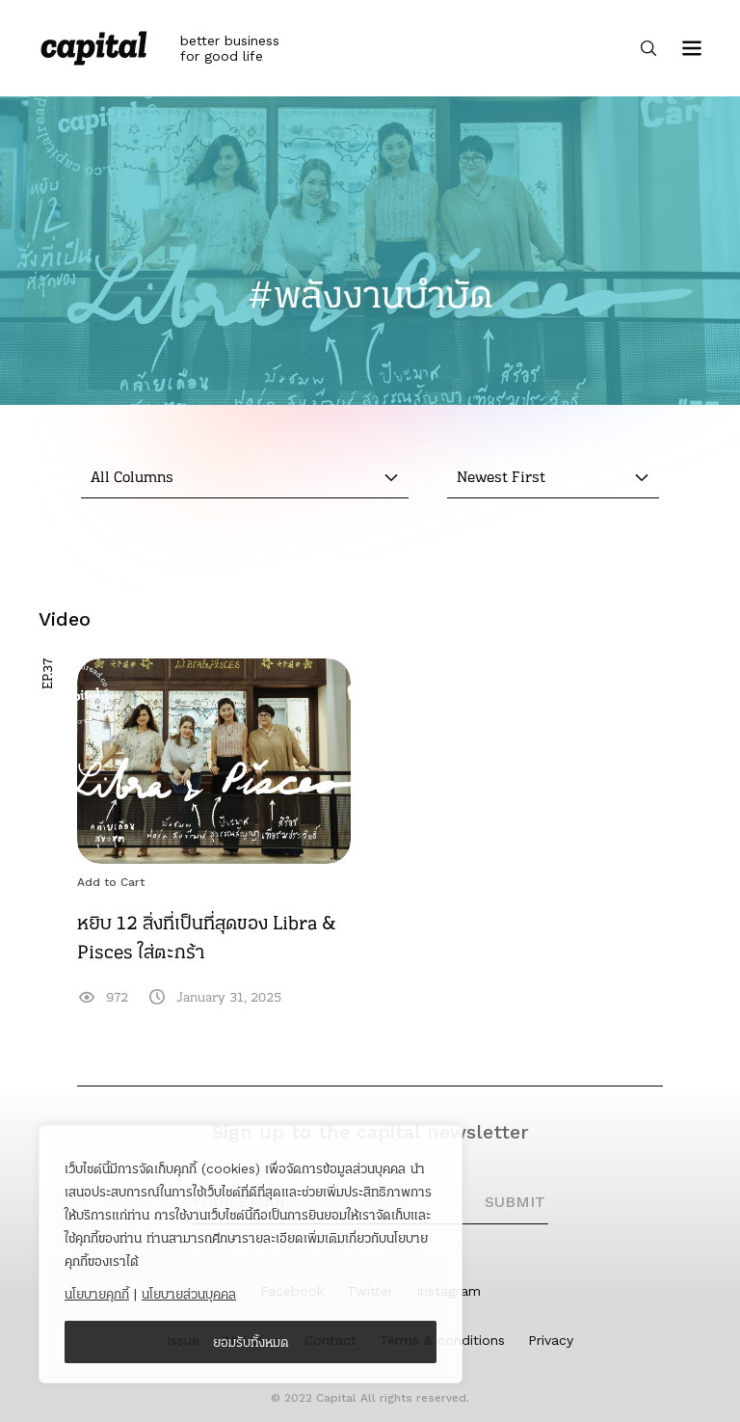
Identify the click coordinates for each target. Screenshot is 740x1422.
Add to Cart (111, 882)
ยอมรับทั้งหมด (251, 1342)
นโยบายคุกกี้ (97, 1293)
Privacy (550, 1340)
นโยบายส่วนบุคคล (189, 1293)
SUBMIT (515, 1202)
